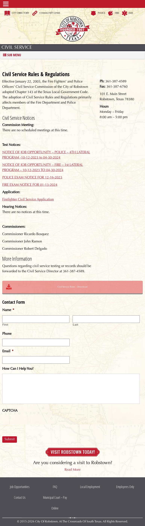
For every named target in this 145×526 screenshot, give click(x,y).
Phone (6, 334)
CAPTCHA (9, 411)
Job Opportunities (20, 486)
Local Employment (90, 486)
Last (75, 324)
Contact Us (20, 497)
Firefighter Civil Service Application (28, 199)
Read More (72, 470)
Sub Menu (12, 55)
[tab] (72, 55)
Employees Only (125, 486)
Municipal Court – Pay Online (55, 502)
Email (7, 351)
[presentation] (30, 423)
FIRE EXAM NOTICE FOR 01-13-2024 (29, 185)
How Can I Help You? (17, 369)
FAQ (55, 486)
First (5, 324)
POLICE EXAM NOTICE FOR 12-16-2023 (32, 177)
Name (8, 310)
